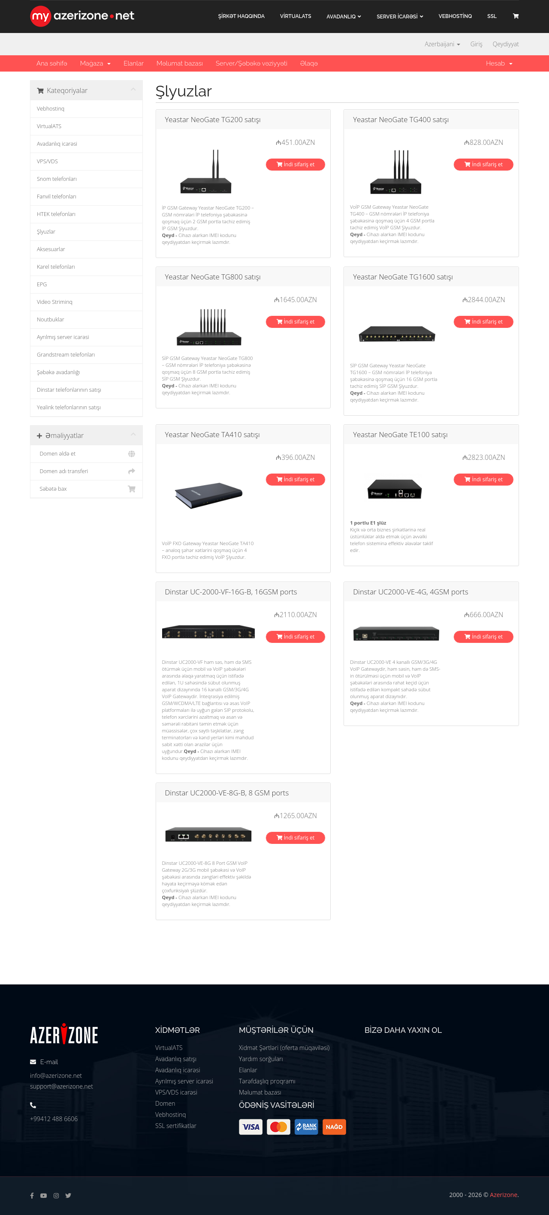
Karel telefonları (56, 266)
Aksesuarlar (51, 249)
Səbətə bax (86, 489)
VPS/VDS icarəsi (176, 1092)
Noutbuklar (50, 319)
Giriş (477, 44)
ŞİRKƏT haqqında (241, 16)
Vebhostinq (50, 108)
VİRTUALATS (295, 16)
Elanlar (134, 63)
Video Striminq (54, 302)
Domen (165, 1103)
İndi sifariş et (296, 164)
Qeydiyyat (506, 44)
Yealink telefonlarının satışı (69, 407)
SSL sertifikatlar (175, 1126)
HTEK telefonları (56, 214)
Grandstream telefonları (66, 354)
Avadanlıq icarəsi (57, 143)
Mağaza (95, 63)
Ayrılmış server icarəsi (63, 337)
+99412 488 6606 (54, 1119)
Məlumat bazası (180, 63)
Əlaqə (309, 63)
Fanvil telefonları (56, 196)
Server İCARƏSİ (397, 17)
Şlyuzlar (46, 231)
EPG (42, 284)
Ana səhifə (51, 63)
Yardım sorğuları (261, 1059)
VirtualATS (49, 126)
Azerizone (503, 1195)
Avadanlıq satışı (175, 1059)
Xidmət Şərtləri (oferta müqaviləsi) (284, 1048)
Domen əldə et (86, 454)
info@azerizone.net (56, 1075)
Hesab (499, 63)
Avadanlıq (341, 17)
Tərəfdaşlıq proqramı (267, 1081)
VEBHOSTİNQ (455, 16)
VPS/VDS (47, 161)
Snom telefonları (57, 179)
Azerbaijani (442, 44)
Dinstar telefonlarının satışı (69, 389)
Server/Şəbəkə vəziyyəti (251, 63)
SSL (492, 16)
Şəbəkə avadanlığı (58, 372)
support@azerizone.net (61, 1086)
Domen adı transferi (86, 471)
